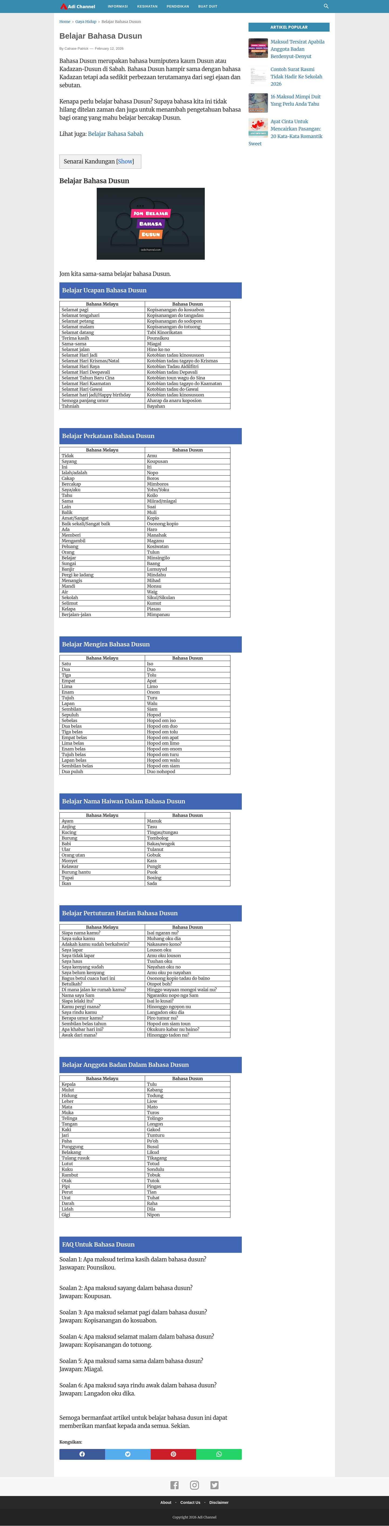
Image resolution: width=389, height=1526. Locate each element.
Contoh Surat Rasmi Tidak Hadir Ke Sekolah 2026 (296, 76)
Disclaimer (220, 1503)
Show (125, 162)
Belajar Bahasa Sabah (115, 134)
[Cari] (326, 7)
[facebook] (82, 1454)
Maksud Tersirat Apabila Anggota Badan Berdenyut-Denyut (298, 49)
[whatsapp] (219, 1454)
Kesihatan (147, 6)
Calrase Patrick (76, 49)
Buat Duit (207, 6)
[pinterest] (173, 1454)
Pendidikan (178, 6)
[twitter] (128, 1454)
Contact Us (190, 1503)
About (164, 1503)
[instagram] (194, 1489)
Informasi (118, 6)
